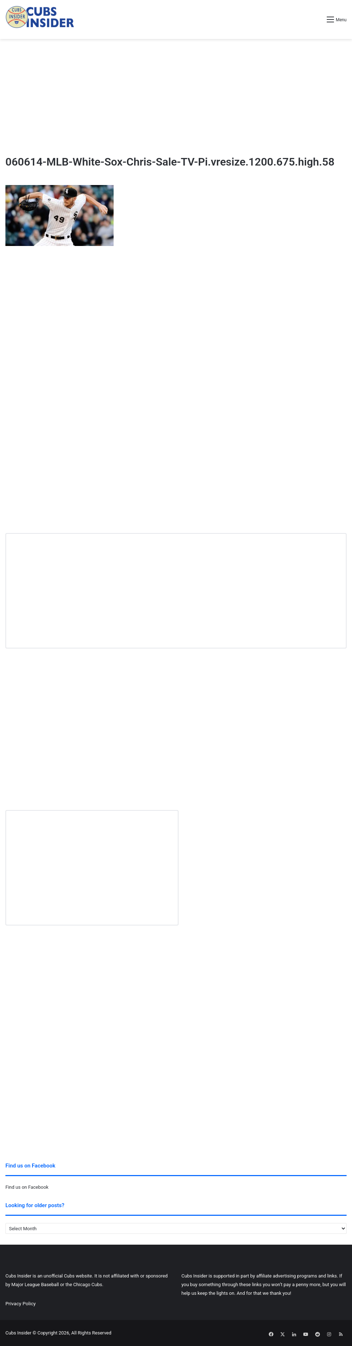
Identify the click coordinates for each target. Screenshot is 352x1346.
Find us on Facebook (26, 1187)
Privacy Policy (20, 1303)
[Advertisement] (176, 96)
